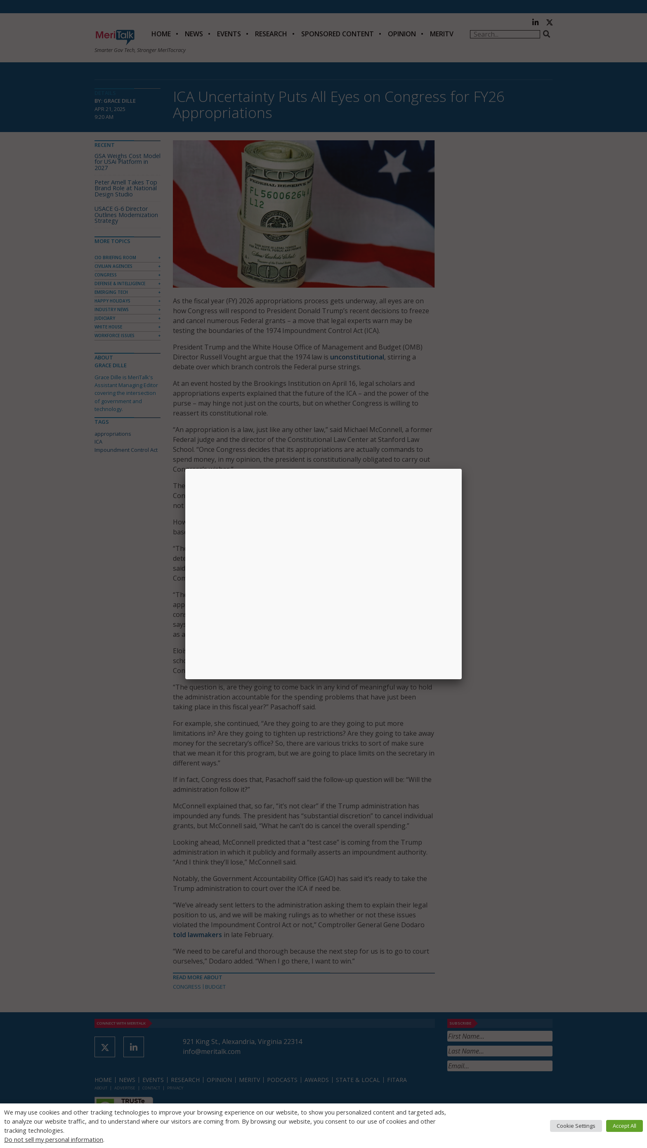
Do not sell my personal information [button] (53, 1139)
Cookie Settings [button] (576, 1125)
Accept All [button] (624, 1125)
